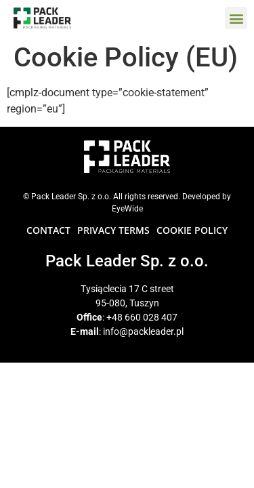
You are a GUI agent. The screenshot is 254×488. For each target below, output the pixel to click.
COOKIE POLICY (192, 230)
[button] (236, 18)
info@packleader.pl (143, 331)
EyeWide (127, 209)
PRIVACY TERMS (113, 230)
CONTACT (48, 230)
